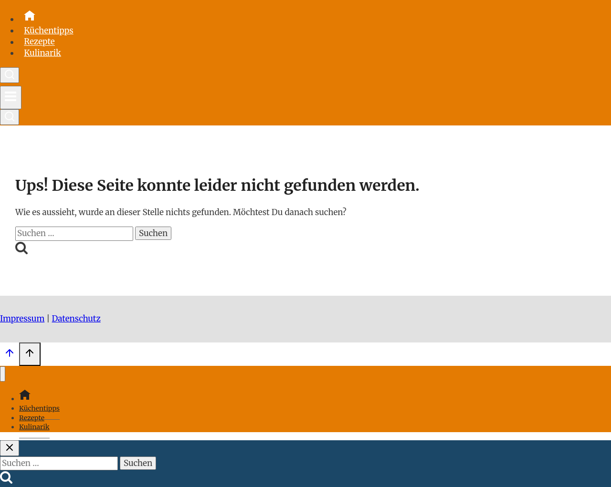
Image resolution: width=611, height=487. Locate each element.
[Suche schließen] (9, 448)
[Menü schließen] (2, 374)
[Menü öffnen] (10, 97)
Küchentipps (49, 30)
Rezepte (39, 42)
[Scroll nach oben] (9, 355)
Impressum (22, 318)
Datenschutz (76, 318)
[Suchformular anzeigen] (9, 75)
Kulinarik (42, 53)
